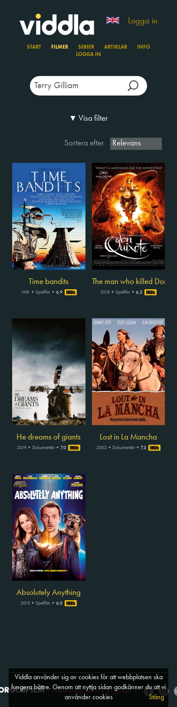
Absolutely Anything (48, 592)
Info (143, 47)
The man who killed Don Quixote (128, 282)
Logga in (142, 21)
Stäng (156, 697)
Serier (86, 47)
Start (34, 47)
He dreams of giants (48, 437)
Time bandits (49, 282)
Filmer (59, 47)
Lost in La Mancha (128, 437)
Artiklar (115, 47)
